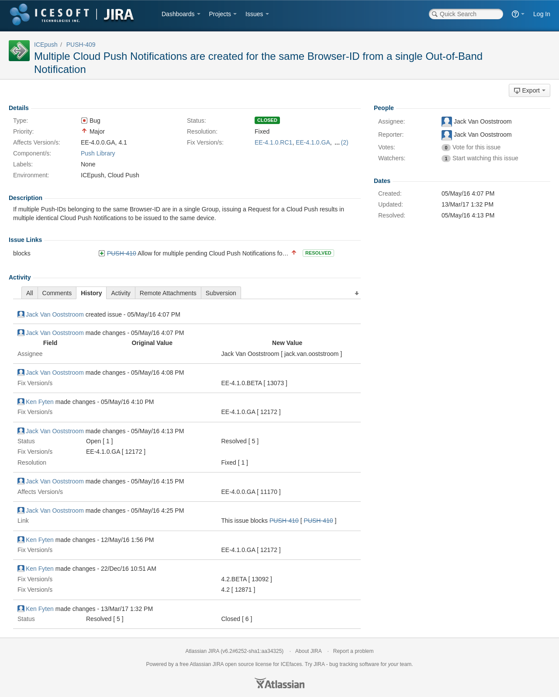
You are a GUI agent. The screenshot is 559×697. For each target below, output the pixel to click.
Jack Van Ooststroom (50, 314)
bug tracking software (354, 664)
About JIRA (308, 651)
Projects (220, 13)
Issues (254, 13)
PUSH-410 (121, 253)
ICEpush (46, 44)
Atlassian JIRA (202, 651)
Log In (541, 13)
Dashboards (178, 13)
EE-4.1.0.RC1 (273, 142)
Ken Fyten (35, 401)
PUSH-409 (81, 44)
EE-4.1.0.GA (313, 142)
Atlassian (279, 683)
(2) (345, 142)
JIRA (218, 664)
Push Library (98, 153)
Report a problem (353, 651)
